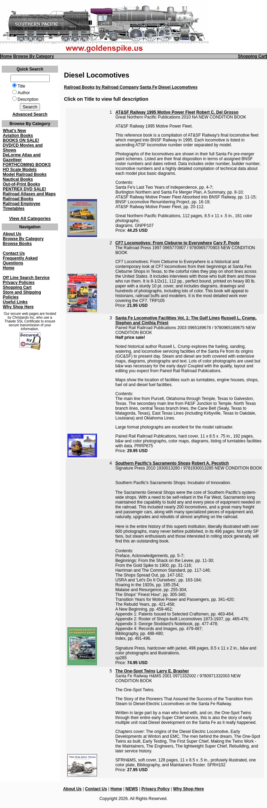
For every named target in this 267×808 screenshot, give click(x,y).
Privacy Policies (18, 282)
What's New (14, 130)
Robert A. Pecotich (210, 463)
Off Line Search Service (26, 277)
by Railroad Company (117, 87)
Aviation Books (18, 135)
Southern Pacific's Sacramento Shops (153, 463)
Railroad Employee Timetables (21, 206)
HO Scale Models (20, 169)
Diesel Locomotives (177, 87)
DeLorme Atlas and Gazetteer (22, 157)
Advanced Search (30, 114)
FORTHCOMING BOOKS (27, 164)
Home (6, 56)
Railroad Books (18, 198)
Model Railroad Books (25, 174)
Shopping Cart (252, 56)
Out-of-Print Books (21, 184)
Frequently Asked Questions (20, 261)
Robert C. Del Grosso (217, 112)
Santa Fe (148, 87)
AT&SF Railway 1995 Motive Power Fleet (155, 112)
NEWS (132, 788)
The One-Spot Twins (135, 671)
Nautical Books (18, 179)
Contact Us (14, 253)
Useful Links (15, 302)
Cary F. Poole (226, 242)
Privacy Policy (155, 788)
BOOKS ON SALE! (21, 140)
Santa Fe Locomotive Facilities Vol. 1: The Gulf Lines (167, 318)
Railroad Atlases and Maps (29, 193)
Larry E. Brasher (172, 671)
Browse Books (17, 243)
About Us (12, 233)
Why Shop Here (18, 306)
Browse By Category (33, 56)
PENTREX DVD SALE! (24, 189)
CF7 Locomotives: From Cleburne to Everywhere (163, 242)
